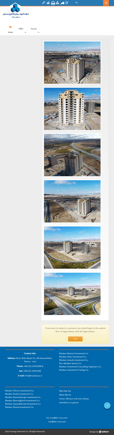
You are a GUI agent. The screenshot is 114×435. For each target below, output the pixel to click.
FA (76, 3)
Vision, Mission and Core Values (74, 399)
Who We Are (65, 391)
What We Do (65, 395)
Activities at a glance (69, 403)
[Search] (92, 3)
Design (92, 432)
